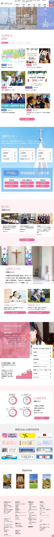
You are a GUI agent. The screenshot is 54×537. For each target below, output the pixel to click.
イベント (33, 43)
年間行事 (41, 476)
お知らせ (20, 43)
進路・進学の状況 (18, 496)
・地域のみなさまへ (17, 1)
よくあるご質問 (6, 128)
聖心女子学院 (38, 516)
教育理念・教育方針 (7, 476)
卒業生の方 (42, 501)
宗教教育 (35, 323)
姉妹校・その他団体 (7, 482)
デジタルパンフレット (8, 497)
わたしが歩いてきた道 (8, 495)
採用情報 (5, 502)
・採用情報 (23, 1)
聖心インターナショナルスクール (34, 518)
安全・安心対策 (6, 483)
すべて (7, 43)
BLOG (41, 492)
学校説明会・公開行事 (32, 490)
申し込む (11, 155)
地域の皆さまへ (6, 501)
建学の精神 (6, 475)
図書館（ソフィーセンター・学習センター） (41, 341)
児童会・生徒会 (42, 479)
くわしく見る (11, 152)
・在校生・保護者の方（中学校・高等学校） (33, 0)
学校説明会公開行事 (51, 5)
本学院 (23, 526)
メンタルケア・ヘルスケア (44, 486)
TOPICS (41, 491)
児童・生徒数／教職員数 (8, 481)
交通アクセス (29, 1)
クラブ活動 (42, 478)
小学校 (30, 476)
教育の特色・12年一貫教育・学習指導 (41, 320)
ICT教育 (35, 334)
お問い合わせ (18, 505)
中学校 (30, 479)
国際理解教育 (36, 330)
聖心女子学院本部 (46, 518)
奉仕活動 (35, 344)
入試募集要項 (5, 122)
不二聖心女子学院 (46, 516)
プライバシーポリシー (8, 507)
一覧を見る (27, 89)
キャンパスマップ (43, 483)
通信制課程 (44, 5)
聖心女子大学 (31, 516)
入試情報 (47, 43)
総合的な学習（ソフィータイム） (40, 337)
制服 (40, 485)
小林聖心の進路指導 (18, 498)
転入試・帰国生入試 (32, 478)
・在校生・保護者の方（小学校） (19, 0)
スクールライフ (42, 475)
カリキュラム (36, 348)
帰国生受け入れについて (25, 128)
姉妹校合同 (27, 526)
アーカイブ (6, 485)
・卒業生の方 (43, 0)
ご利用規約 (6, 505)
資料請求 (51, 1)
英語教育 (35, 327)
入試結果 (4, 125)
